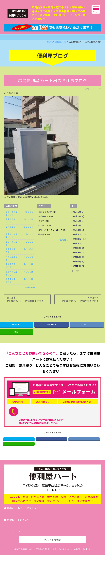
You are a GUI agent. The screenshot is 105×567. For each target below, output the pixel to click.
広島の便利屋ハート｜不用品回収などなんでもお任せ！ (25, 2)
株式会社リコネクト (83, 561)
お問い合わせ (65, 524)
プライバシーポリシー (37, 544)
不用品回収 (43, 223)
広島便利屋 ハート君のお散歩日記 (19, 258)
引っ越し (42, 232)
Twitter (19, 447)
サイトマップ (58, 544)
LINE (19, 454)
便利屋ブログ (28, 536)
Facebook (51, 331)
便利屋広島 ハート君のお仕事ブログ (19, 235)
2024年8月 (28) (78, 259)
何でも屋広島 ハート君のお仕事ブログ (19, 265)
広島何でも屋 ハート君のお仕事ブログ (19, 220)
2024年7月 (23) (78, 264)
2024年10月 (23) (78, 250)
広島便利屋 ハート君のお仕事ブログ (19, 228)
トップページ (15, 544)
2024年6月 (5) (77, 268)
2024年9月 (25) (78, 255)
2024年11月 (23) (78, 246)
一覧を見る (30, 294)
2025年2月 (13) (78, 232)
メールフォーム (56, 44)
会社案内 (13, 536)
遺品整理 (42, 241)
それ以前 (75, 277)
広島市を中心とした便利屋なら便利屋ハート (38, 561)
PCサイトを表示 (52, 552)
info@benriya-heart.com (70, 502)
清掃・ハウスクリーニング (50, 237)
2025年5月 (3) (77, 219)
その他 (41, 228)
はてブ (87, 331)
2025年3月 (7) (77, 228)
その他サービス (47, 524)
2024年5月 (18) (78, 273)
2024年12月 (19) (78, 241)
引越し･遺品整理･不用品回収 (22, 524)
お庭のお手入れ (45, 219)
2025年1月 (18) (78, 237)
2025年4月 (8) (77, 223)
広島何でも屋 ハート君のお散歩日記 (19, 280)
